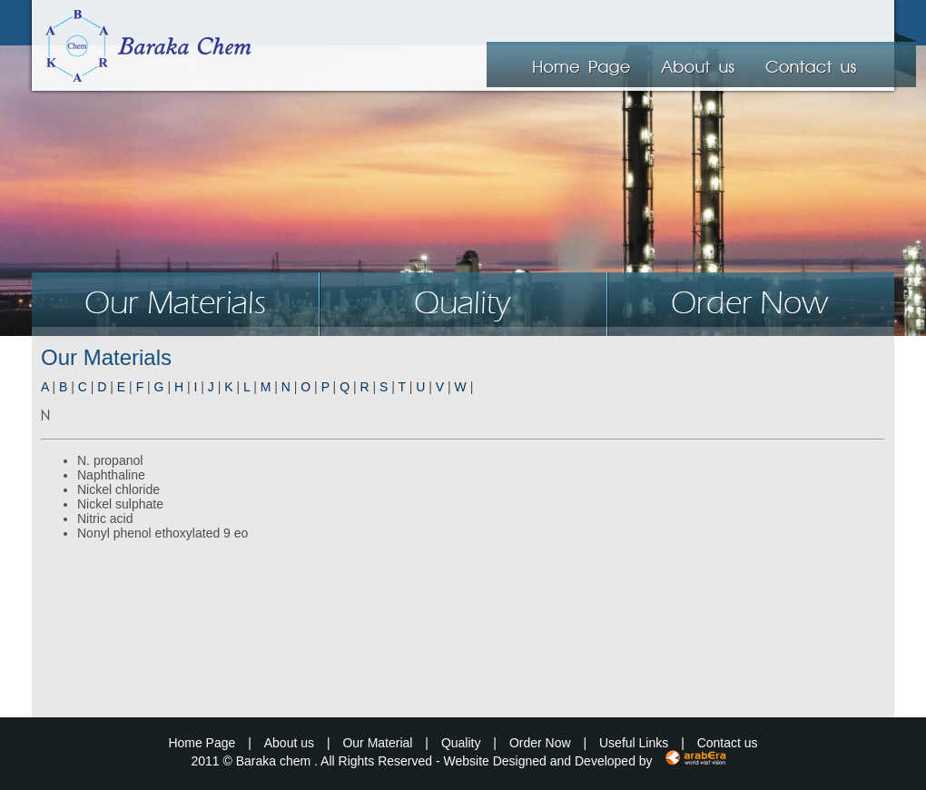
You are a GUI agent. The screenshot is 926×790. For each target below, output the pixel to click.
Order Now (540, 743)
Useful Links (633, 743)
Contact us (727, 743)
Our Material (377, 743)
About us (289, 743)
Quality (461, 743)
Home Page (201, 743)
